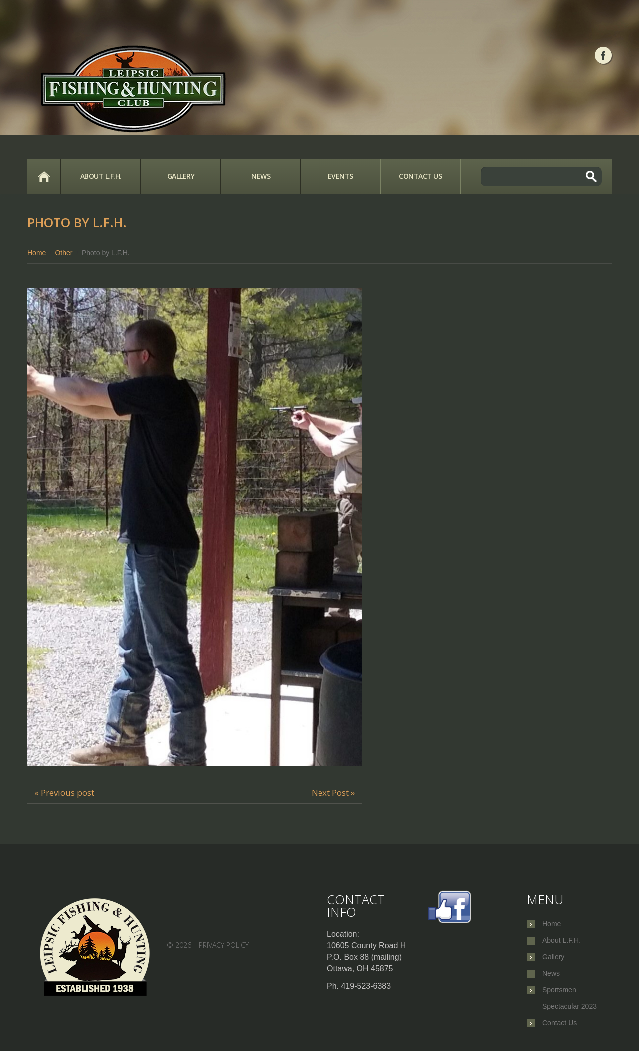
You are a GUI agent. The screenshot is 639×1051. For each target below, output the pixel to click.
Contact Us (420, 176)
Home (43, 176)
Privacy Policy (224, 944)
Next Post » (333, 792)
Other (63, 253)
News (260, 176)
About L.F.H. (101, 176)
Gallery (181, 176)
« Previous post (64, 792)
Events (340, 176)
